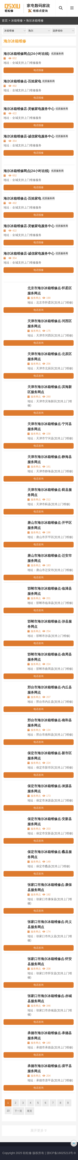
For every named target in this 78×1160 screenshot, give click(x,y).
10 (8, 1110)
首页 (5, 20)
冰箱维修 (17, 20)
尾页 (29, 1110)
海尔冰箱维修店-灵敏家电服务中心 (29, 109)
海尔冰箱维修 (34, 20)
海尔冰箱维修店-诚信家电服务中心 (29, 136)
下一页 (18, 1110)
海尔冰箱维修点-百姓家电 (22, 81)
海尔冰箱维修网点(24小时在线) (27, 53)
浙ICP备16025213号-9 (61, 1153)
